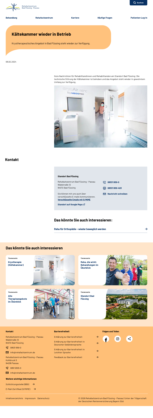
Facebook (106, 337)
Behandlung (11, 17)
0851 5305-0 (15, 368)
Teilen (129, 339)
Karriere (75, 17)
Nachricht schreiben (117, 193)
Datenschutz (43, 398)
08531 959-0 (113, 182)
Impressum (30, 398)
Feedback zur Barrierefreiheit (68, 357)
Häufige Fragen (105, 17)
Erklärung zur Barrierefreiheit (68, 336)
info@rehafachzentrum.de (22, 352)
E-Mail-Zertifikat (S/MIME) (18, 389)
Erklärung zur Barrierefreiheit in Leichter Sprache (69, 351)
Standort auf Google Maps (70, 204)
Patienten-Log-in (139, 17)
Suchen (140, 2)
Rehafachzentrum (44, 17)
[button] (138, 2)
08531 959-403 (115, 188)
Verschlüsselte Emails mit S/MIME (74, 199)
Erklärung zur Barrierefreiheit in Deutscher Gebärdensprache (69, 343)
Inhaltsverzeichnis (14, 398)
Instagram (118, 337)
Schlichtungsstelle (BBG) (17, 384)
